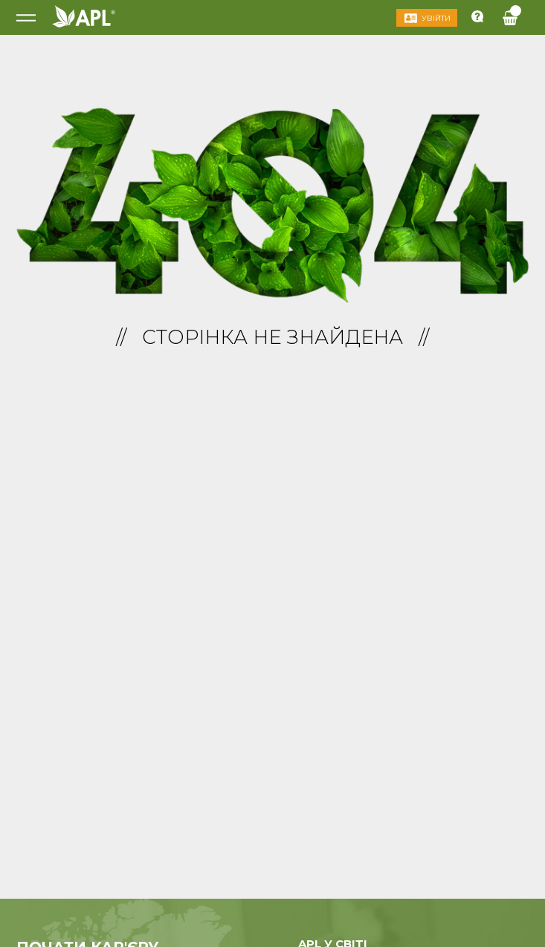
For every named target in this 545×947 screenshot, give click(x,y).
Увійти (436, 18)
